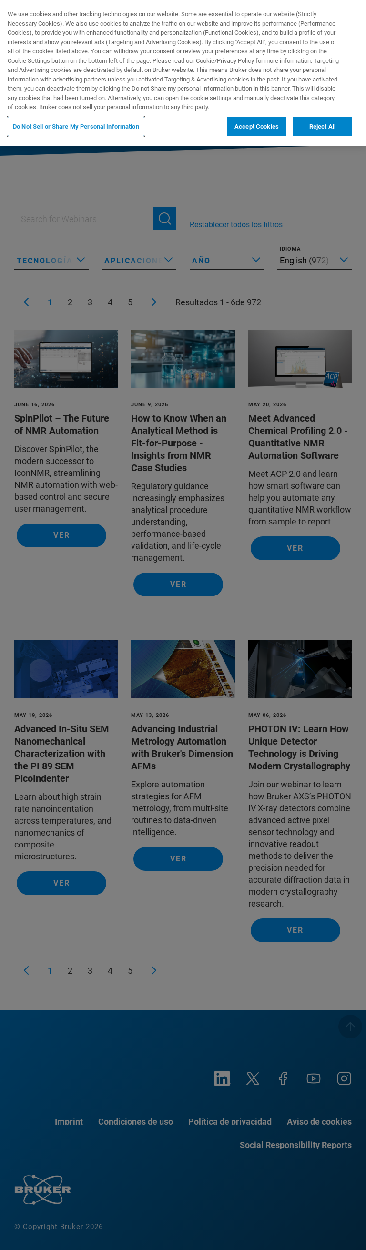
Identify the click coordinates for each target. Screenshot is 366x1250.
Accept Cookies (256, 126)
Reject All (322, 126)
